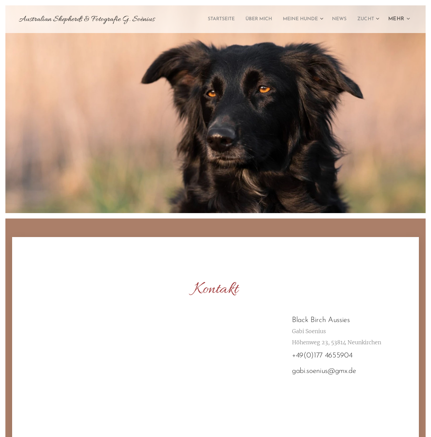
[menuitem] (205, 19)
